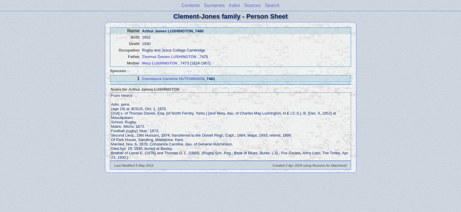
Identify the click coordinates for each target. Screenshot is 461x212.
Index (234, 5)
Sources (252, 5)
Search (272, 5)
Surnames (214, 5)
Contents (191, 5)
